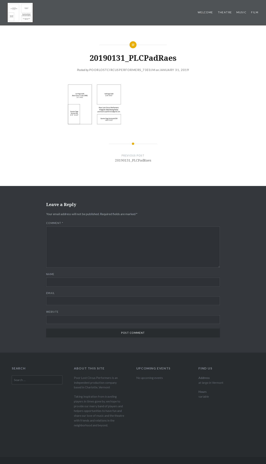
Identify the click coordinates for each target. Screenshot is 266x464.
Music (241, 12)
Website (52, 311)
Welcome (205, 12)
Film (254, 12)
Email (50, 293)
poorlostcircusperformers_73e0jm (122, 70)
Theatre (225, 12)
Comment (54, 223)
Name (50, 274)
